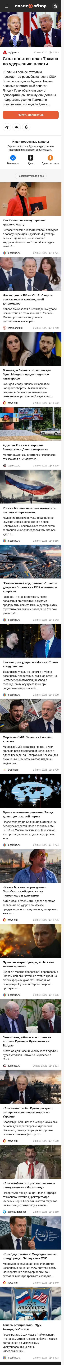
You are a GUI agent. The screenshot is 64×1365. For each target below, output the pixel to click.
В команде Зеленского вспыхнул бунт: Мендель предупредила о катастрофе (27, 374)
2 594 (53, 1066)
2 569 (53, 1141)
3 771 (53, 253)
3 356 (53, 540)
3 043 (53, 620)
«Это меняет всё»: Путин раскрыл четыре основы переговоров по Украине (27, 1112)
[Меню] (6, 6)
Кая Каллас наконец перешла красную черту (24, 222)
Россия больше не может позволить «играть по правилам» (29, 510)
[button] (7, 127)
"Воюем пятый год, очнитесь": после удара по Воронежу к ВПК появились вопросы (30, 587)
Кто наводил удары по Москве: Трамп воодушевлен (30, 664)
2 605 (53, 995)
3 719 (53, 328)
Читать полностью (31, 114)
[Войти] (55, 6)
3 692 (53, 403)
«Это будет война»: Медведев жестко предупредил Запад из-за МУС (30, 1256)
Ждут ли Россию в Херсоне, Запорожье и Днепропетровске (25, 447)
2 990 (53, 695)
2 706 (53, 920)
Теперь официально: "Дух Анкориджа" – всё (22, 1327)
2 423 (53, 1358)
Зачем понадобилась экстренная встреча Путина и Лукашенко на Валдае (27, 1041)
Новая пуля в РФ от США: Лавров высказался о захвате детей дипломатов (27, 299)
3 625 (53, 465)
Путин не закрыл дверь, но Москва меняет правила (28, 964)
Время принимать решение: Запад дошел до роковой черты (28, 814)
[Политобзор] (31, 6)
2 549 (53, 1282)
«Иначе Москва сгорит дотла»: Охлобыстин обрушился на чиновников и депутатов (25, 891)
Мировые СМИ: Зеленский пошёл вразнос (27, 739)
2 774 (53, 845)
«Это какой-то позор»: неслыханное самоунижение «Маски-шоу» (29, 1185)
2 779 (53, 770)
